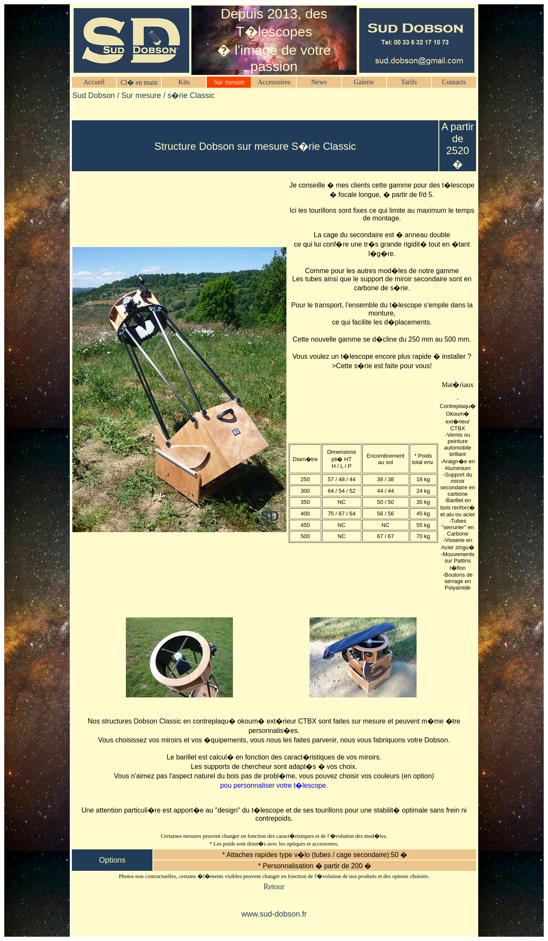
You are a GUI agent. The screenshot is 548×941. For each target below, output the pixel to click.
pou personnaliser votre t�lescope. (274, 785)
